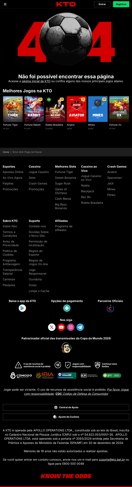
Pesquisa (9, 285)
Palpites (8, 183)
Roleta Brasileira (54, 124)
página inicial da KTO (36, 81)
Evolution (49, 128)
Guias (33, 285)
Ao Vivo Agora (12, 177)
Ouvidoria (35, 279)
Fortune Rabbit (32, 124)
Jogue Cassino (39, 172)
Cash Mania (63, 198)
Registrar (121, 4)
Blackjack (87, 191)
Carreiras (9, 279)
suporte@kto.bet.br (112, 459)
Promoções (10, 189)
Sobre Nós (10, 226)
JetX (110, 183)
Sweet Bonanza (65, 177)
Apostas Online (13, 172)
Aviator (71, 124)
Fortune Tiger (10, 124)
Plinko (111, 195)
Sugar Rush (63, 183)
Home (6, 152)
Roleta (85, 185)
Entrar (102, 4)
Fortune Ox (115, 124)
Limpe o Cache (39, 291)
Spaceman (114, 177)
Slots (32, 177)
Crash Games (38, 183)
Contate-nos (37, 226)
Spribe (69, 128)
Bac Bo (86, 197)
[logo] (66, 4)
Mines (91, 124)
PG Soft (6, 128)
